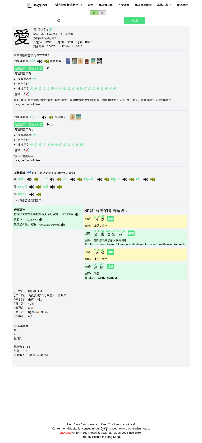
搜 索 (134, 21)
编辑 (110, 219)
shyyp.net (66, 433)
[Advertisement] (101, 392)
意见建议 (182, 5)
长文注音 (123, 5)
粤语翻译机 (106, 5)
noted (145, 428)
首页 (90, 5)
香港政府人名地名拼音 (28, 68)
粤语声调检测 (143, 5)
